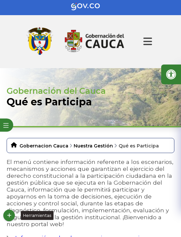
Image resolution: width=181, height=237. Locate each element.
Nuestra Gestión (93, 146)
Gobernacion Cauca (43, 146)
